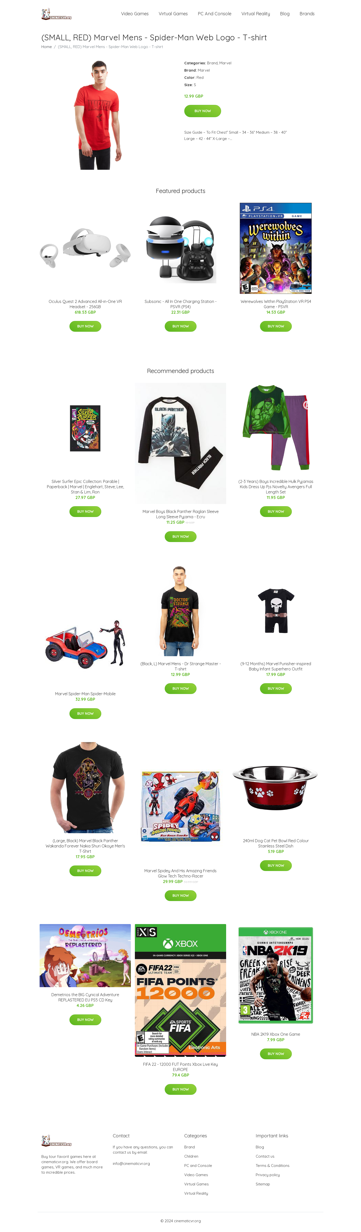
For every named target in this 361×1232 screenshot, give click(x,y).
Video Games (135, 15)
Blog (285, 15)
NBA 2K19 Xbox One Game (275, 1036)
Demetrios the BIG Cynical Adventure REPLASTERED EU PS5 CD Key (85, 1000)
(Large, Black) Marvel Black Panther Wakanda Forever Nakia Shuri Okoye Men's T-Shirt (85, 848)
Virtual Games (173, 15)
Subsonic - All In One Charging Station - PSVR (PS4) (181, 306)
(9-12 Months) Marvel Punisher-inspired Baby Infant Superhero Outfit (275, 669)
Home (46, 49)
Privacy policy (268, 1177)
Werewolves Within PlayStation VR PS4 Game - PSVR (276, 306)
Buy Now (203, 113)
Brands (307, 15)
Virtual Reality (255, 15)
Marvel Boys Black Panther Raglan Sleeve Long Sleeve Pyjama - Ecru (181, 517)
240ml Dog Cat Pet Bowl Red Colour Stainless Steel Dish (276, 846)
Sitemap (263, 1186)
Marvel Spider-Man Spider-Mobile (85, 696)
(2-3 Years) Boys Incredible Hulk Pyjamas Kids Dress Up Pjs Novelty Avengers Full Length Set (275, 489)
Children (191, 1158)
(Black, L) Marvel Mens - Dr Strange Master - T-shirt (180, 669)
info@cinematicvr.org (131, 1166)
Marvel (225, 65)
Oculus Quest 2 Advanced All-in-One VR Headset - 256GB (85, 306)
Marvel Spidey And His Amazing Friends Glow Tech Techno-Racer (180, 876)
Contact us (265, 1158)
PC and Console (214, 15)
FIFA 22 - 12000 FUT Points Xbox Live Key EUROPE (180, 1070)
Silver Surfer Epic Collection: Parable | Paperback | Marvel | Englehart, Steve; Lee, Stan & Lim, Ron (85, 489)
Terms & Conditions (273, 1168)
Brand (212, 65)
